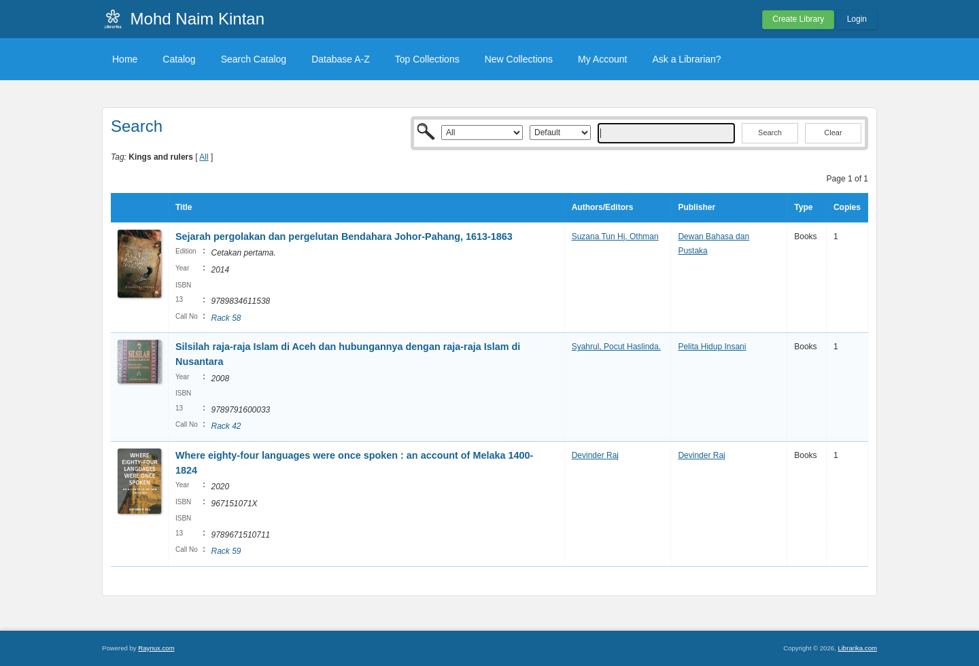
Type (803, 207)
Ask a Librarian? (686, 59)
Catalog (178, 59)
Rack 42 (226, 426)
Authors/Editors (603, 207)
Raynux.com (156, 648)
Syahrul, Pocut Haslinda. (616, 346)
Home (124, 59)
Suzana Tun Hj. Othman (615, 236)
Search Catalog (254, 59)
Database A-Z (340, 59)
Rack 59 (226, 551)
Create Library (798, 19)
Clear (833, 132)
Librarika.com (857, 648)
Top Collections (427, 59)
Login (857, 19)
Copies (847, 207)
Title (183, 207)
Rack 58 (226, 318)
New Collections (519, 59)
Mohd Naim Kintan (197, 19)
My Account (602, 59)
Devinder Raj (595, 455)
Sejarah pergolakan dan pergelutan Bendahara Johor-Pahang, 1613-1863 (344, 236)
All (203, 157)
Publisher (696, 207)
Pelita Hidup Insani (712, 346)
